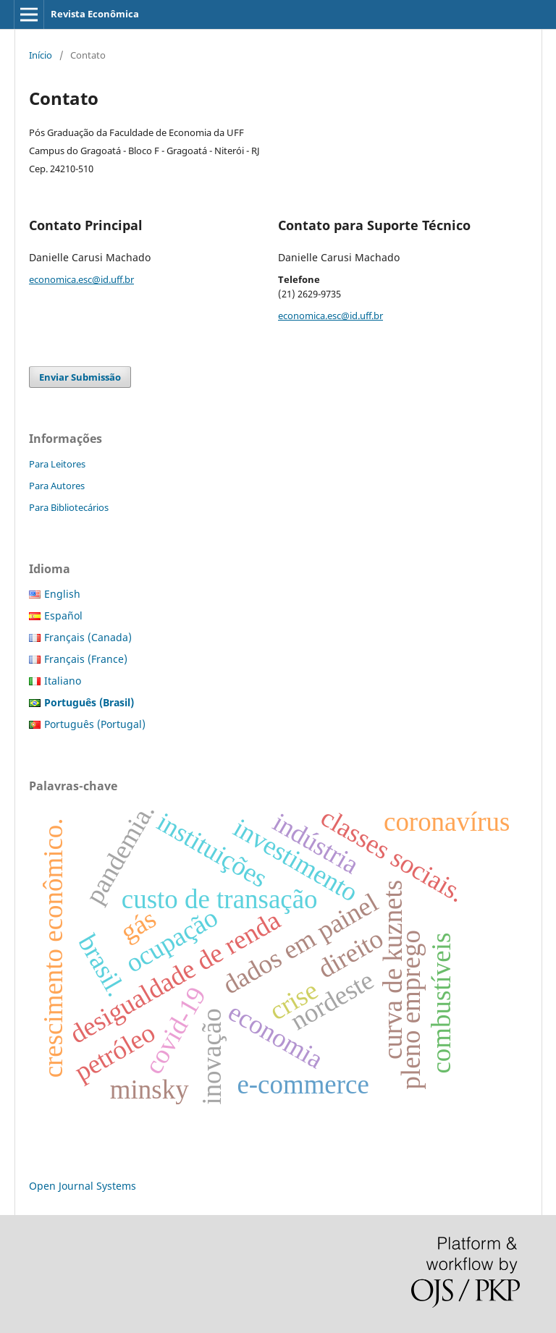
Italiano (62, 680)
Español (63, 615)
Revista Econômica (95, 13)
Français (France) (85, 659)
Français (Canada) (88, 637)
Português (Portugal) (95, 724)
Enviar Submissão (80, 377)
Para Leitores (57, 463)
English (62, 594)
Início (40, 55)
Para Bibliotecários (69, 507)
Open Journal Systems (82, 1186)
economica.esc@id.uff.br (81, 279)
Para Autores (57, 485)
